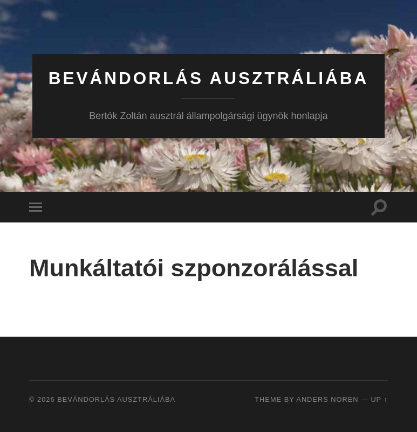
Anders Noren (327, 399)
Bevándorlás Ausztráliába (209, 78)
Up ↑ (379, 399)
